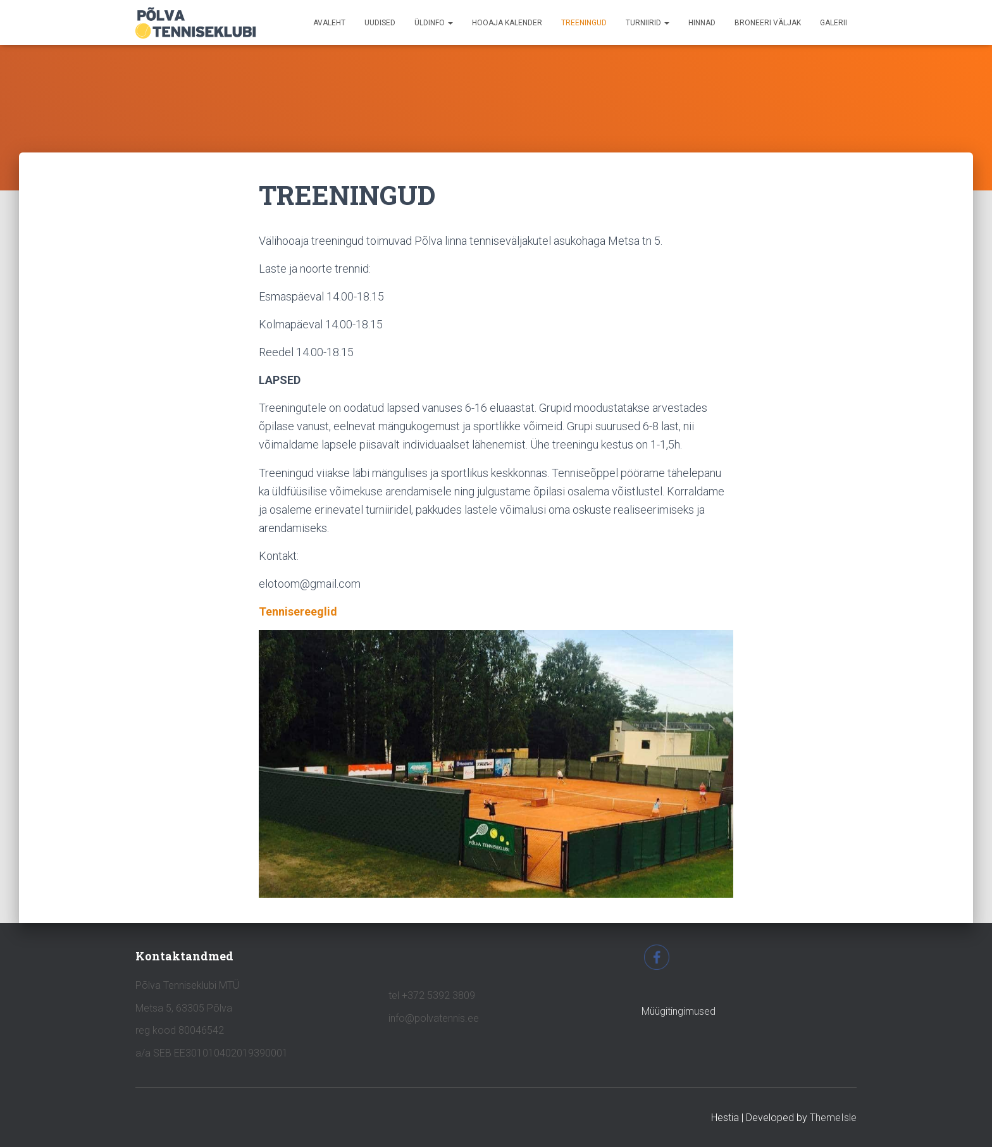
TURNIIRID (647, 22)
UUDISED (379, 22)
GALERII (833, 22)
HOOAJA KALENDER (507, 22)
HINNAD (702, 22)
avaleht (329, 22)
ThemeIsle (833, 1118)
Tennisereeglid (298, 611)
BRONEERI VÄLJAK (768, 22)
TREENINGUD (584, 22)
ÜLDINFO (433, 22)
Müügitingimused (679, 1011)
